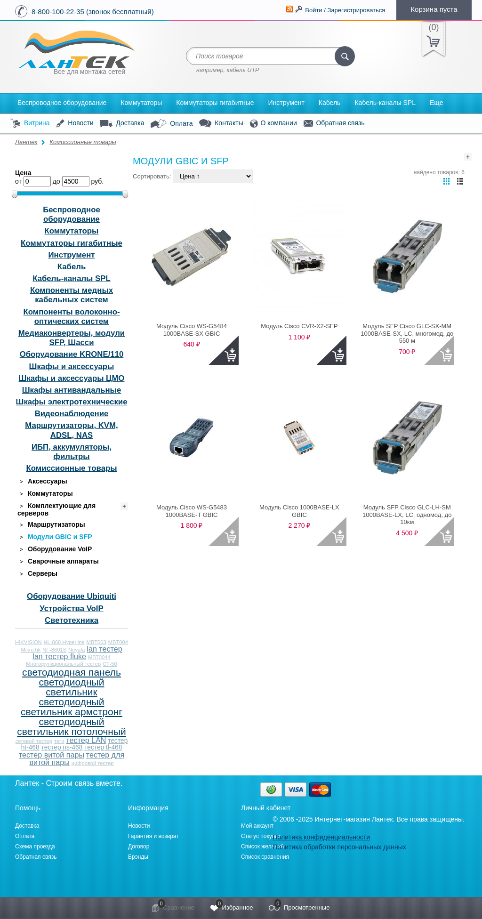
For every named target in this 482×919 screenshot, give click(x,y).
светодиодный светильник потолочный (71, 726)
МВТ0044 (99, 657)
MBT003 (96, 642)
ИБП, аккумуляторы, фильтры (72, 452)
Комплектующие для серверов (56, 509)
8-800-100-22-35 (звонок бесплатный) (93, 12)
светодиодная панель (71, 672)
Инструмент (286, 102)
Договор (138, 846)
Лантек (26, 141)
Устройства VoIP (71, 608)
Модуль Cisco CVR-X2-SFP (299, 326)
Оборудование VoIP (54, 549)
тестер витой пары (51, 754)
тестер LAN (86, 740)
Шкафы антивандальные (71, 390)
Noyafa (76, 650)
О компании (273, 124)
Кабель (330, 102)
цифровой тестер (93, 763)
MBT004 (118, 642)
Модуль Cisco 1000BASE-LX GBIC (299, 511)
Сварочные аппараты (58, 561)
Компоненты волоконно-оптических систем (71, 316)
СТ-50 (110, 664)
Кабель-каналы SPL (385, 102)
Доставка (122, 123)
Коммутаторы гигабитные (215, 102)
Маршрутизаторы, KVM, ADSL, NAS (71, 430)
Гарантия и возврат (153, 836)
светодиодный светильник (71, 687)
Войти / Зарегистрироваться (345, 10)
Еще (436, 102)
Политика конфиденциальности (321, 837)
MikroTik (30, 650)
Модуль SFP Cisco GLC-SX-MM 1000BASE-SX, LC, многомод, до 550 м (407, 333)
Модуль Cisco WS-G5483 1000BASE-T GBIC (191, 511)
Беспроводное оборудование (61, 102)
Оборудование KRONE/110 (72, 354)
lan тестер (104, 649)
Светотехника (71, 620)
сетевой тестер (34, 741)
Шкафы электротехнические (72, 401)
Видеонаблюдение (72, 413)
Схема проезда (35, 846)
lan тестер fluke (59, 656)
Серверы (37, 574)
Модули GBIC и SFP (54, 537)
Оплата (172, 124)
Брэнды (138, 857)
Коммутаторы (141, 102)
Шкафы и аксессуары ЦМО (72, 378)
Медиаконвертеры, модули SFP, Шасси (71, 338)
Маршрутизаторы (51, 525)
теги (59, 741)
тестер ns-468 (62, 747)
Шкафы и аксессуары (71, 366)
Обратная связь (334, 123)
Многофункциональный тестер (63, 664)
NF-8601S (54, 650)
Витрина (30, 124)
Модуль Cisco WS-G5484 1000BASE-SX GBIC (191, 329)
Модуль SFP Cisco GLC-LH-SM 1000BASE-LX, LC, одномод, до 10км (406, 514)
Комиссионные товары (82, 141)
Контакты (221, 123)
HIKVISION (28, 642)
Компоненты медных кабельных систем (71, 295)
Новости (74, 123)
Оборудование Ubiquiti (71, 596)
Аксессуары (42, 481)
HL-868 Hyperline (64, 642)
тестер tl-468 (103, 747)
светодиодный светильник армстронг (71, 706)
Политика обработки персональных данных (339, 847)
